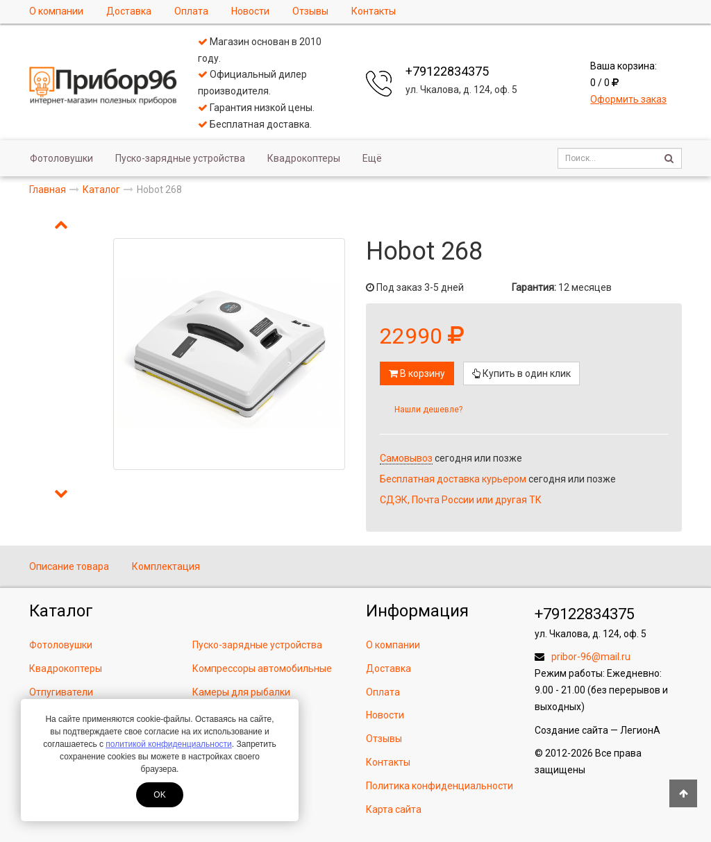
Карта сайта (393, 809)
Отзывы (310, 11)
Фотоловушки (61, 158)
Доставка (128, 11)
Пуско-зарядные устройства (180, 158)
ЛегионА (640, 730)
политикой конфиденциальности (168, 744)
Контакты (373, 11)
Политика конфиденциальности (439, 785)
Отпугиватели (61, 692)
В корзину (417, 373)
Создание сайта (571, 730)
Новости (250, 11)
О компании (56, 11)
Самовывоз (406, 458)
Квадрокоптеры (303, 158)
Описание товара (69, 566)
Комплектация (166, 566)
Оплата (191, 11)
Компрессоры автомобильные (262, 668)
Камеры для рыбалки (241, 692)
